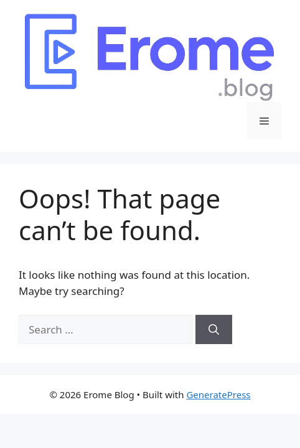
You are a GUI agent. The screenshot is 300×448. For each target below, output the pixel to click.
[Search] (213, 330)
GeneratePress (218, 394)
